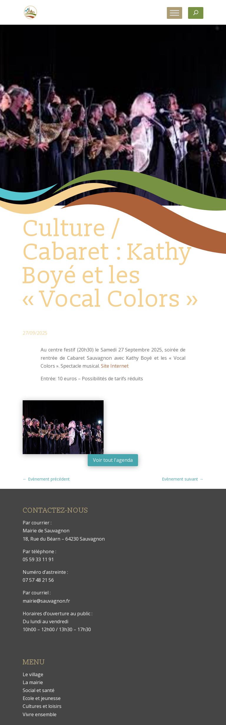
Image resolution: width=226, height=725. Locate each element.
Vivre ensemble (39, 714)
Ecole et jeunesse (42, 698)
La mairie (33, 682)
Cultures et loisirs (42, 706)
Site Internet (115, 366)
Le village (33, 674)
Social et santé (38, 690)
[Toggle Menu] (174, 13)
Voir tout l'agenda (113, 460)
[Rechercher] (195, 13)
